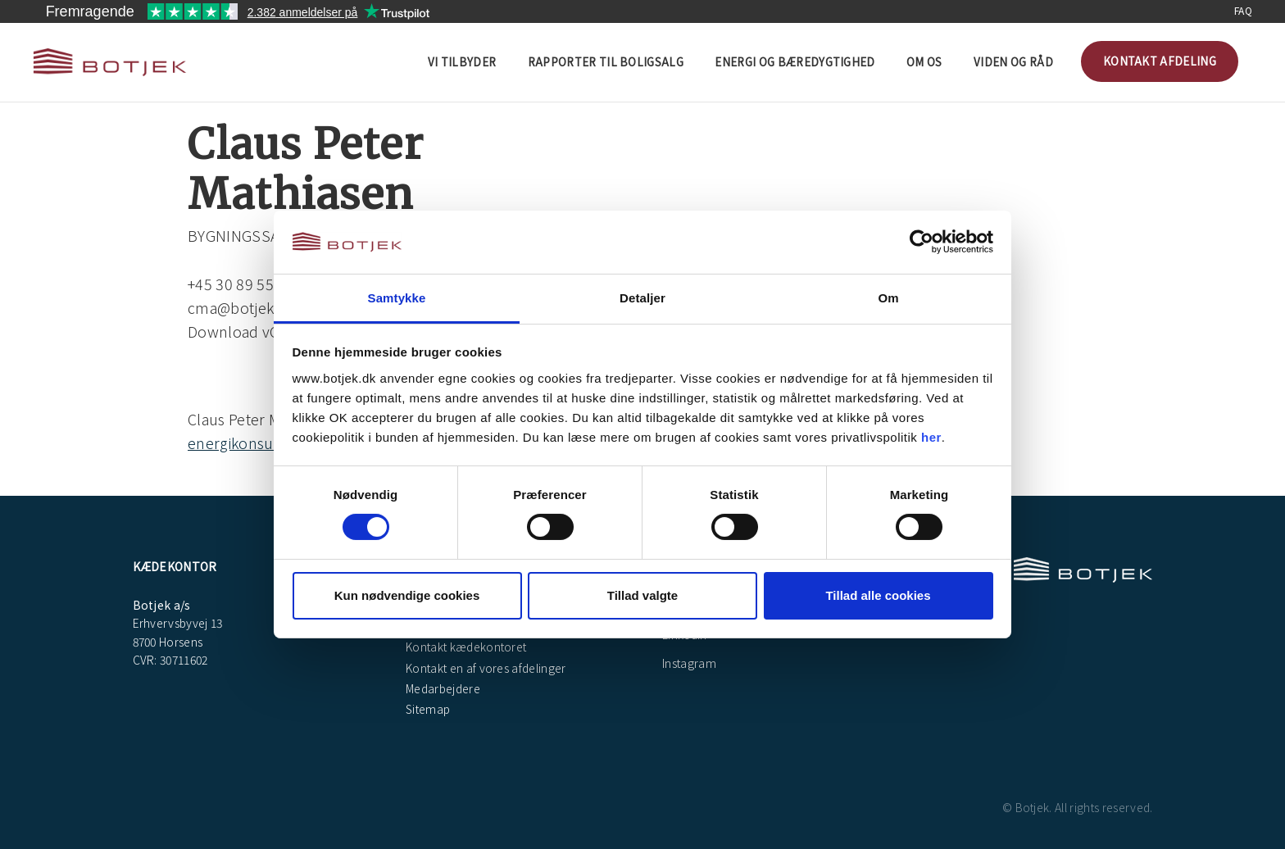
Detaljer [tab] (642, 298)
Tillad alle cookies (877, 595)
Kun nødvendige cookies (407, 595)
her (931, 437)
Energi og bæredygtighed (794, 61)
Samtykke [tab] (397, 298)
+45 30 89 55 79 (241, 283)
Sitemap (427, 709)
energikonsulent (244, 442)
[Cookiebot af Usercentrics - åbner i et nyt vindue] (921, 241)
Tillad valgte (642, 595)
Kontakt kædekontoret (465, 646)
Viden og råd (1013, 61)
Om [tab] (888, 298)
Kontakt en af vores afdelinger (484, 668)
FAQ (1243, 10)
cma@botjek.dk (241, 307)
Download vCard (245, 331)
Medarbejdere (441, 688)
